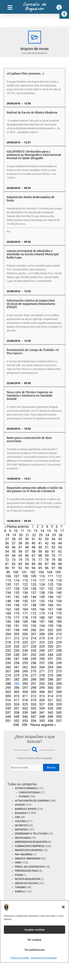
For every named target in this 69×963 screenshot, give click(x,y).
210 (59, 634)
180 (42, 617)
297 (25, 688)
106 (8, 576)
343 (59, 712)
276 (25, 675)
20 (21, 535)
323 (8, 704)
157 (25, 605)
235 (33, 650)
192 (25, 626)
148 (8, 601)
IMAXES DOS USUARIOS (28, 850)
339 (25, 712)
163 (16, 609)
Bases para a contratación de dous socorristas (29, 439)
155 (8, 605)
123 (33, 584)
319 (33, 700)
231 (59, 646)
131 (42, 589)
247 (16, 659)
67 (33, 555)
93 (27, 568)
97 (53, 568)
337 (8, 712)
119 (59, 580)
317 (16, 700)
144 (33, 597)
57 (27, 551)
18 (7, 535)
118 (50, 580)
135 (16, 593)
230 (50, 646)
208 (42, 634)
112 (59, 576)
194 (42, 626)
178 (25, 617)
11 (22, 531)
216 (50, 638)
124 (42, 584)
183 (8, 621)
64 (13, 555)
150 (25, 601)
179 (33, 617)
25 (54, 535)
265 (50, 667)
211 (8, 638)
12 (29, 531)
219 (16, 642)
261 (16, 667)
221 (33, 642)
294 (59, 684)
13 (35, 531)
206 (25, 634)
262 (25, 667)
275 (16, 675)
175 (59, 613)
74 (20, 560)
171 (25, 613)
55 (13, 551)
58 (33, 551)
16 (55, 531)
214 (33, 638)
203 (59, 630)
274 (8, 675)
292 (42, 684)
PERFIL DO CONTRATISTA (30, 866)
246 (8, 659)
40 (33, 543)
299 (42, 688)
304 (25, 692)
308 (59, 692)
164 (25, 609)
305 (33, 692)
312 (33, 696)
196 (59, 626)
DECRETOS (21, 825)
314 (50, 696)
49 (33, 547)
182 (59, 617)
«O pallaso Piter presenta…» (25, 73)
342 (50, 712)
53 (60, 547)
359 (24, 725)
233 (16, 650)
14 (42, 531)
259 (59, 663)
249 (33, 659)
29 (20, 539)
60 (47, 551)
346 (25, 716)
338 (16, 712)
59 (40, 551)
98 (60, 568)
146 (50, 597)
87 (47, 564)
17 (62, 531)
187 (42, 621)
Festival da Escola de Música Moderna (32, 112)
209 (50, 634)
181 (50, 617)
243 (42, 655)
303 (16, 692)
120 (8, 584)
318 (25, 700)
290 (25, 684)
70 (53, 555)
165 (33, 609)
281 (8, 679)
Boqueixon (21, 812)
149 (16, 601)
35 (60, 539)
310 (16, 696)
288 (8, 684)
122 (25, 584)
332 (25, 708)
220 (25, 642)
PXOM (18, 874)
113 (8, 580)
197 (8, 630)
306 (42, 692)
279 (50, 675)
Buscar (51, 767)
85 (33, 564)
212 (16, 638)
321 (50, 700)
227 (25, 646)
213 (25, 638)
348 (42, 716)
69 (47, 555)
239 (8, 655)
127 (8, 589)
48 (27, 547)
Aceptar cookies (34, 929)
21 (27, 535)
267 (8, 671)
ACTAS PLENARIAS (26, 788)
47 (20, 547)
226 (16, 646)
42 (47, 543)
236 (42, 650)
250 (42, 659)
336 (59, 708)
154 (59, 601)
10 (15, 531)
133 (59, 589)
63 (7, 555)
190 (8, 626)
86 (40, 564)
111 (50, 576)
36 (7, 543)
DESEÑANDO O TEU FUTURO (31, 833)
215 (42, 638)
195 (50, 626)
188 (50, 621)
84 (27, 564)
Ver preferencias (34, 949)
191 (16, 626)
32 (40, 539)
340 (33, 712)
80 (60, 560)
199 (25, 630)
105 (58, 572)
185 (25, 621)
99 (8, 572)
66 (27, 555)
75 (27, 560)
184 (16, 621)
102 (32, 572)
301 (59, 688)
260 (8, 667)
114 (16, 580)
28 (13, 539)
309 (8, 696)
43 (53, 543)
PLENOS (24, 796)
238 (59, 650)
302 (8, 692)
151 (33, 601)
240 (16, 655)
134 (8, 593)
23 (41, 535)
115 (25, 580)
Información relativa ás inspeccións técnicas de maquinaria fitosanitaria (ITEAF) (31, 304)
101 (24, 572)
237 (50, 650)
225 (8, 646)
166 (42, 609)
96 (47, 568)
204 (8, 634)
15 (49, 531)
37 (13, 543)
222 (42, 642)
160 (50, 605)
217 (59, 638)
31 (33, 539)
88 (53, 564)
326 (33, 704)
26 (60, 535)
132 (50, 589)
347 (33, 716)
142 (16, 597)
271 (42, 671)
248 (25, 659)
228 (33, 646)
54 (7, 551)
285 (42, 679)
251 (50, 659)
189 (59, 621)
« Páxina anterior (17, 526)
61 (53, 551)
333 (33, 708)
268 (16, 671)
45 (7, 547)
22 (34, 535)
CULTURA (20, 821)
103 (41, 572)
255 (25, 663)
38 (20, 543)
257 (42, 663)
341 (42, 712)
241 (25, 655)
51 (47, 547)
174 (50, 613)
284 (33, 679)
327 (42, 704)
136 (25, 593)
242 (33, 655)
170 (16, 613)
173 (42, 613)
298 (33, 688)
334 (42, 708)
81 (7, 564)
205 (16, 634)
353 (25, 721)
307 (50, 692)
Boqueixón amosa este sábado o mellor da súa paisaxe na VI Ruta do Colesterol (34, 489)
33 (47, 539)
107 (16, 576)
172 (33, 613)
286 (50, 679)
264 (42, 667)
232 (8, 650)
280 (59, 675)
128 (16, 589)
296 (16, 688)
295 (8, 688)
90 (7, 568)
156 (16, 605)
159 (42, 605)
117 (42, 580)
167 (50, 609)
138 (42, 593)
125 (50, 584)
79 (53, 560)
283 (25, 679)
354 (33, 721)
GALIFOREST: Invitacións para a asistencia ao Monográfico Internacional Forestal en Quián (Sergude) (34, 155)
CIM (17, 817)
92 (20, 568)
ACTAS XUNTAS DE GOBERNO (32, 800)
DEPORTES (21, 829)
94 (33, 568)
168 (59, 609)
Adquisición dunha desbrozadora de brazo (30, 198)
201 (42, 630)
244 (50, 655)
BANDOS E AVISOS (25, 808)
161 (59, 605)
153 (50, 601)
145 (42, 597)
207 (33, 634)
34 (53, 539)
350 (59, 716)
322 (59, 700)
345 (16, 716)
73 (13, 560)
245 (59, 655)
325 (25, 704)
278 (42, 675)
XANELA (20, 891)
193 (33, 626)
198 (16, 630)
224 (59, 642)
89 (60, 564)
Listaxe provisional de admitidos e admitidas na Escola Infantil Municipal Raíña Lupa (33, 254)
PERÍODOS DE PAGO (26, 870)
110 (42, 576)
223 (50, 642)
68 (40, 555)
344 (8, 716)
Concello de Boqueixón (34, 7)
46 (13, 547)
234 (25, 650)
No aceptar (34, 939)
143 (25, 597)
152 (42, 601)
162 (8, 609)
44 (60, 543)
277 (33, 675)
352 (16, 721)
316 (8, 700)
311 (25, 696)
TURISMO (20, 887)
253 (8, 663)
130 (33, 589)
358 (16, 725)
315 (59, 696)
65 (20, 555)
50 (40, 547)
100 (15, 572)
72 (7, 560)
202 (50, 630)
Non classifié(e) (24, 854)
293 (50, 684)
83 (20, 564)
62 (60, 551)
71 (60, 555)
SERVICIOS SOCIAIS (26, 883)
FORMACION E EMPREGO (30, 846)
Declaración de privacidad (44, 958)
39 (27, 543)
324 (16, 704)
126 (59, 584)
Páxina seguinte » (43, 725)
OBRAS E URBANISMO (27, 858)
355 (42, 721)
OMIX (18, 862)
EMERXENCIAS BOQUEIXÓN (31, 841)
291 (33, 684)
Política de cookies (19, 958)
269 (25, 671)
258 (50, 663)
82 (13, 564)
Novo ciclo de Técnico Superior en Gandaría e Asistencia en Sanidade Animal (30, 395)
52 (53, 547)
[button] (64, 14)
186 (33, 621)
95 (40, 568)
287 (59, 679)
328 (50, 704)
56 (20, 551)
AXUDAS (20, 804)
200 (33, 630)
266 (59, 667)
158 (33, 605)
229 (42, 646)
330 (8, 708)
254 (16, 663)
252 (59, 659)
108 (25, 576)
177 (16, 617)
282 (16, 679)
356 (50, 721)
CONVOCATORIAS (29, 792)
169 (8, 613)
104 (49, 572)
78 (47, 560)
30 (27, 539)
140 (59, 593)
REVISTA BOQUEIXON (27, 879)
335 (50, 708)
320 (42, 700)
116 (33, 580)
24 (47, 535)
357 (59, 721)
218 (8, 642)
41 (40, 543)
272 (50, 671)
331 (16, 708)
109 (33, 576)
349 (50, 716)
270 (33, 671)
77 (40, 560)
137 (33, 593)
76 (33, 560)
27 (7, 539)
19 (14, 535)
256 (33, 663)
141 (8, 597)
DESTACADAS (23, 837)
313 (42, 696)
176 (8, 617)
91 (13, 568)
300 (50, 688)
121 (16, 584)
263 (33, 667)
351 (8, 721)
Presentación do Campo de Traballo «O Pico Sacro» (33, 351)
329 (59, 704)
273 (59, 671)
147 (59, 597)
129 (25, 589)
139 (50, 593)
